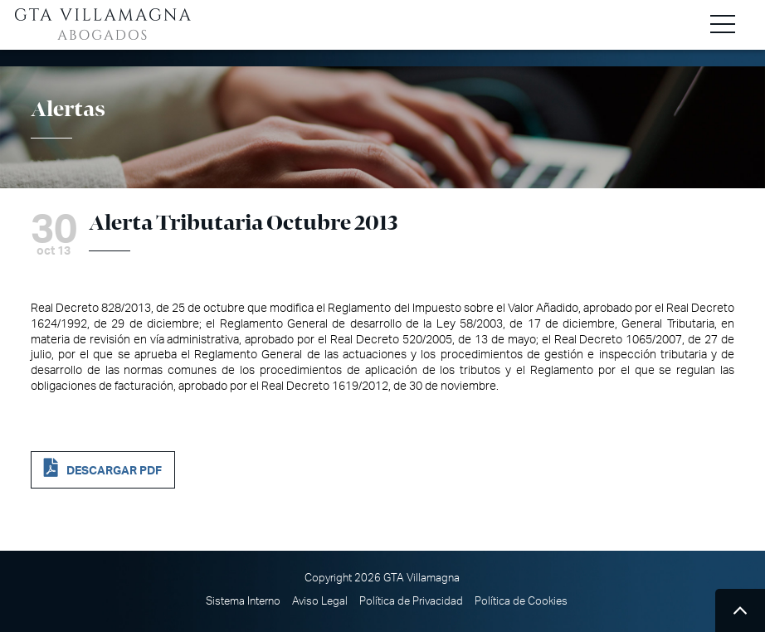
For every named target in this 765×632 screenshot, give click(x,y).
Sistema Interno (243, 601)
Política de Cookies (521, 601)
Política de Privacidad (411, 601)
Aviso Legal (320, 601)
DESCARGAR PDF (114, 470)
